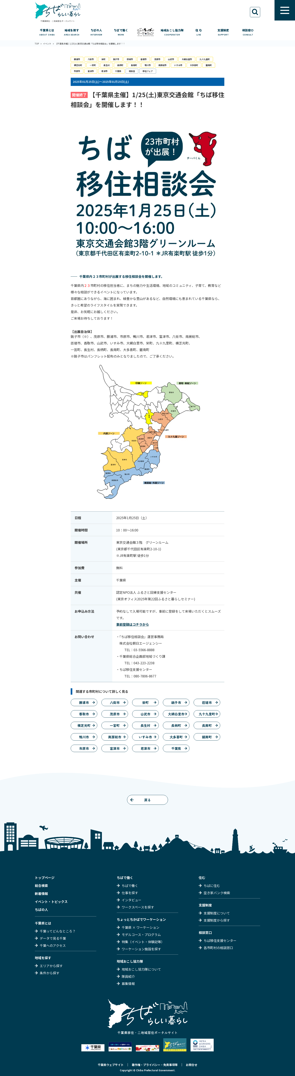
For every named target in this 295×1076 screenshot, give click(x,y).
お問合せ (191, 1065)
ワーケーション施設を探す (141, 948)
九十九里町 (205, 59)
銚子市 (116, 59)
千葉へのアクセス (53, 945)
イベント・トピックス (51, 901)
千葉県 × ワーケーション (140, 927)
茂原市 (157, 59)
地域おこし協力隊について (141, 969)
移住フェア (148, 71)
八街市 (91, 59)
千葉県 (118, 71)
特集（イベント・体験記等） (143, 941)
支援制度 (205, 905)
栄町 (103, 59)
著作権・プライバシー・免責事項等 (155, 1065)
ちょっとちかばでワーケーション (141, 919)
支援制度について (217, 913)
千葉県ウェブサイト (111, 1065)
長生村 (106, 65)
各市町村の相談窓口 (218, 947)
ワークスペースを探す (138, 907)
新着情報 (41, 893)
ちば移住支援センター (220, 940)
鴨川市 (148, 65)
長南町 (134, 65)
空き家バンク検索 (217, 892)
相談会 (132, 71)
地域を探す (43, 957)
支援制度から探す (217, 920)
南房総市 (162, 65)
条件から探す (49, 972)
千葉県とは (43, 923)
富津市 (91, 71)
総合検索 (41, 885)
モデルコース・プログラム (141, 934)
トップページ (44, 877)
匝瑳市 (130, 59)
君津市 (104, 71)
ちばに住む (212, 885)
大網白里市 (187, 59)
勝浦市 (77, 59)
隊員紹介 (128, 976)
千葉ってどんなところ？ (58, 931)
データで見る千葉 (53, 938)
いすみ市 (178, 65)
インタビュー (131, 899)
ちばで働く (125, 877)
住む (202, 877)
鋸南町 (209, 65)
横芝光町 (78, 65)
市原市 (77, 71)
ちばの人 (41, 909)
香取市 (144, 59)
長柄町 (120, 65)
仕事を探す (130, 892)
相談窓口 (205, 932)
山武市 (171, 59)
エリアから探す (51, 965)
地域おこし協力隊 (130, 961)
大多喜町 (194, 65)
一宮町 (93, 65)
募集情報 (128, 983)
